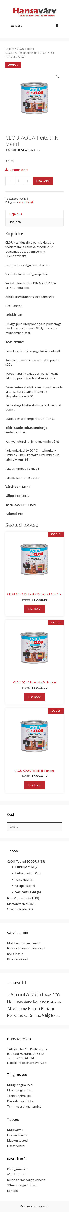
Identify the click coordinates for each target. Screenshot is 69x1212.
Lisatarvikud (16, 1146)
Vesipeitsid (23, 886)
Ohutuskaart (19, 170)
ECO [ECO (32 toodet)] (56, 995)
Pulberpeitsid (24, 873)
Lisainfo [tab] (15, 222)
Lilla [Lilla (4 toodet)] (59, 1002)
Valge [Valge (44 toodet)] (47, 1015)
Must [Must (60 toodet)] (12, 1008)
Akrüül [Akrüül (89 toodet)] (17, 994)
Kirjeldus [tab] (15, 214)
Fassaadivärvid (17, 1135)
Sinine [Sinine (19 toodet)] (35, 1015)
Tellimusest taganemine (24, 1106)
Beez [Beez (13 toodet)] (48, 995)
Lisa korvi (43, 181)
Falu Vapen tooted (20, 898)
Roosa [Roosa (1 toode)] (26, 1016)
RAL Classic (15, 954)
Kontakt (12, 1191)
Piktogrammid (17, 1169)
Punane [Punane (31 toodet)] (48, 1008)
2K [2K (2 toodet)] (8, 995)
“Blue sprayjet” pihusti (23, 1185)
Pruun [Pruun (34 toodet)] (34, 1008)
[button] (57, 76)
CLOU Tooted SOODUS (23, 861)
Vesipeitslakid (28, 53)
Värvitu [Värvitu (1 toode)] (57, 1016)
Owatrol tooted (17, 909)
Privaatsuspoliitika (20, 1101)
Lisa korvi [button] (34, 609)
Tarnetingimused (19, 1096)
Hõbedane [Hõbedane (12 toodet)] (23, 1002)
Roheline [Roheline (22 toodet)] (15, 1015)
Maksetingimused (20, 1090)
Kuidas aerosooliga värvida (26, 1180)
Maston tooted (17, 904)
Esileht (9, 49)
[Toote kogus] (18, 181)
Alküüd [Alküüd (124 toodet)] (34, 994)
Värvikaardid (16, 1174)
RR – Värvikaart (17, 959)
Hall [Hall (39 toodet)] (11, 1002)
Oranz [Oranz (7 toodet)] (23, 1009)
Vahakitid (22, 879)
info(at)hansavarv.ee (32, 1063)
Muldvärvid (15, 1130)
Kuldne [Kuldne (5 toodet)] (51, 1002)
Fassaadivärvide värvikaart (26, 948)
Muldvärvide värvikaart (23, 943)
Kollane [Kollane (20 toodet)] (39, 1001)
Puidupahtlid (24, 867)
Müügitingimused (20, 1085)
